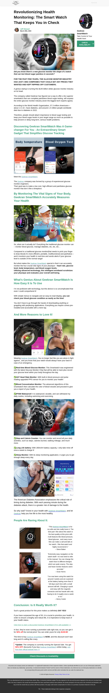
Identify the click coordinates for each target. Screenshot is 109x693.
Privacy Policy (58, 674)
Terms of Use (65, 674)
